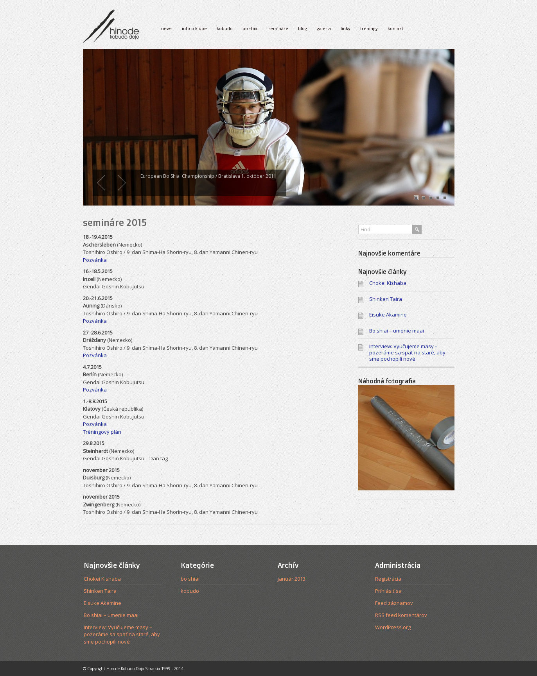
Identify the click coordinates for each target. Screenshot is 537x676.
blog (302, 28)
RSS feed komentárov (401, 615)
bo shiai (250, 28)
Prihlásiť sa (388, 590)
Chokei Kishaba (387, 282)
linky (345, 28)
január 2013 (291, 578)
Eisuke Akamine (388, 314)
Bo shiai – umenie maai (396, 330)
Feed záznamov (394, 602)
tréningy (369, 28)
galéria (324, 28)
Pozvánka (95, 259)
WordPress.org (393, 627)
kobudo (225, 28)
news (166, 28)
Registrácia (388, 578)
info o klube (194, 28)
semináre (278, 28)
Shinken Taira (385, 298)
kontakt (395, 28)
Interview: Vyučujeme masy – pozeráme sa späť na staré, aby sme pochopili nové (407, 352)
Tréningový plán (102, 431)
